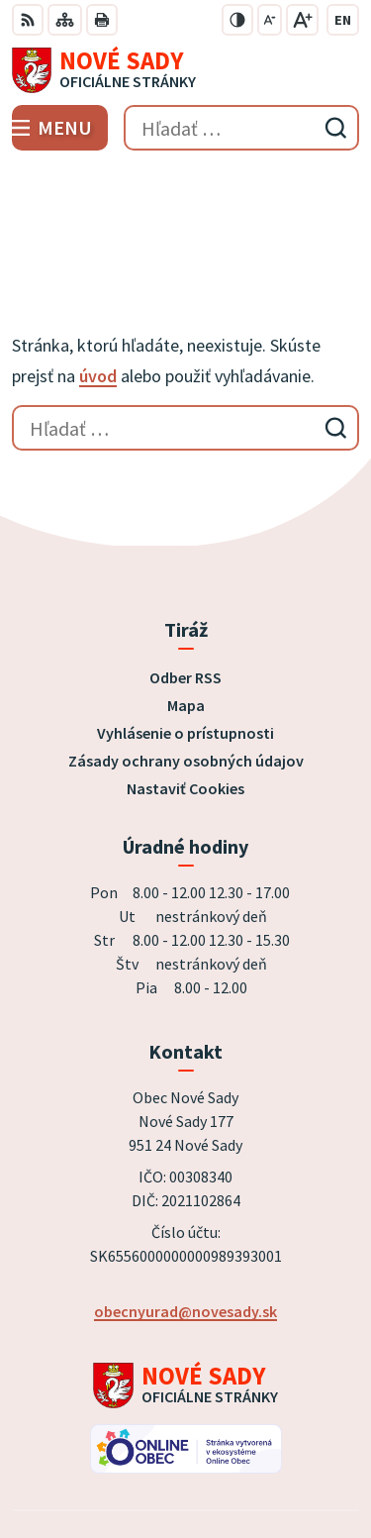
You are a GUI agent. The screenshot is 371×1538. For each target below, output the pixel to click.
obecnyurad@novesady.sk (185, 1194)
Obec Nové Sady (241, 1458)
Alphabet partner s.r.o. (276, 1431)
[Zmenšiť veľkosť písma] (269, 20)
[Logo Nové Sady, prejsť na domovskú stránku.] (185, 70)
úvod (98, 259)
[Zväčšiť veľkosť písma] (302, 20)
